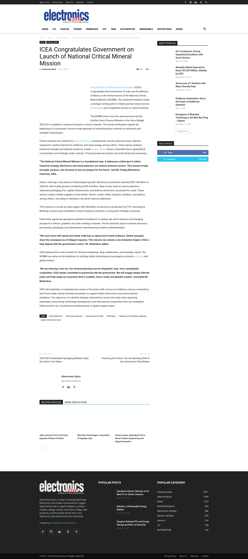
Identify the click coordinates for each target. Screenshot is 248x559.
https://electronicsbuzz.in (71, 381)
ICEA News (111, 316)
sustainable (96, 108)
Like (204, 152)
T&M (113, 29)
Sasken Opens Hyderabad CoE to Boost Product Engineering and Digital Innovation (130, 438)
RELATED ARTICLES (51, 402)
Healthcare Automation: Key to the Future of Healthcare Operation (191, 101)
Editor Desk (164, 29)
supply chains (98, 149)
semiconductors (82, 141)
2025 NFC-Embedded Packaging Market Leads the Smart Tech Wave (64, 360)
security (139, 256)
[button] (204, 29)
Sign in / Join (45, 2)
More (179, 29)
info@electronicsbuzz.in (64, 522)
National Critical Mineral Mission (132, 316)
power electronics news (51, 320)
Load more (183, 131)
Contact (90, 2)
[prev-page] (41, 448)
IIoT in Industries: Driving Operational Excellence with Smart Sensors (189, 54)
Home (42, 37)
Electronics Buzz (49, 69)
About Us (69, 2)
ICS (54, 29)
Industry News (62, 37)
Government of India (94, 316)
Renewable (146, 29)
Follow (202, 159)
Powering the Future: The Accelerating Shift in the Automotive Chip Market (126, 360)
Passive (64, 29)
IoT (104, 29)
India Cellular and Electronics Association (112, 87)
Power (78, 29)
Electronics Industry (74, 316)
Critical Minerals (55, 316)
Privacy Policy (57, 2)
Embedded (92, 29)
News (45, 29)
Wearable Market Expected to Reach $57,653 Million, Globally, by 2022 (191, 70)
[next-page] (47, 448)
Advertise (80, 2)
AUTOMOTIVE (127, 29)
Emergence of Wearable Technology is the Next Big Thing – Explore (192, 117)
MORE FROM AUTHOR (76, 402)
